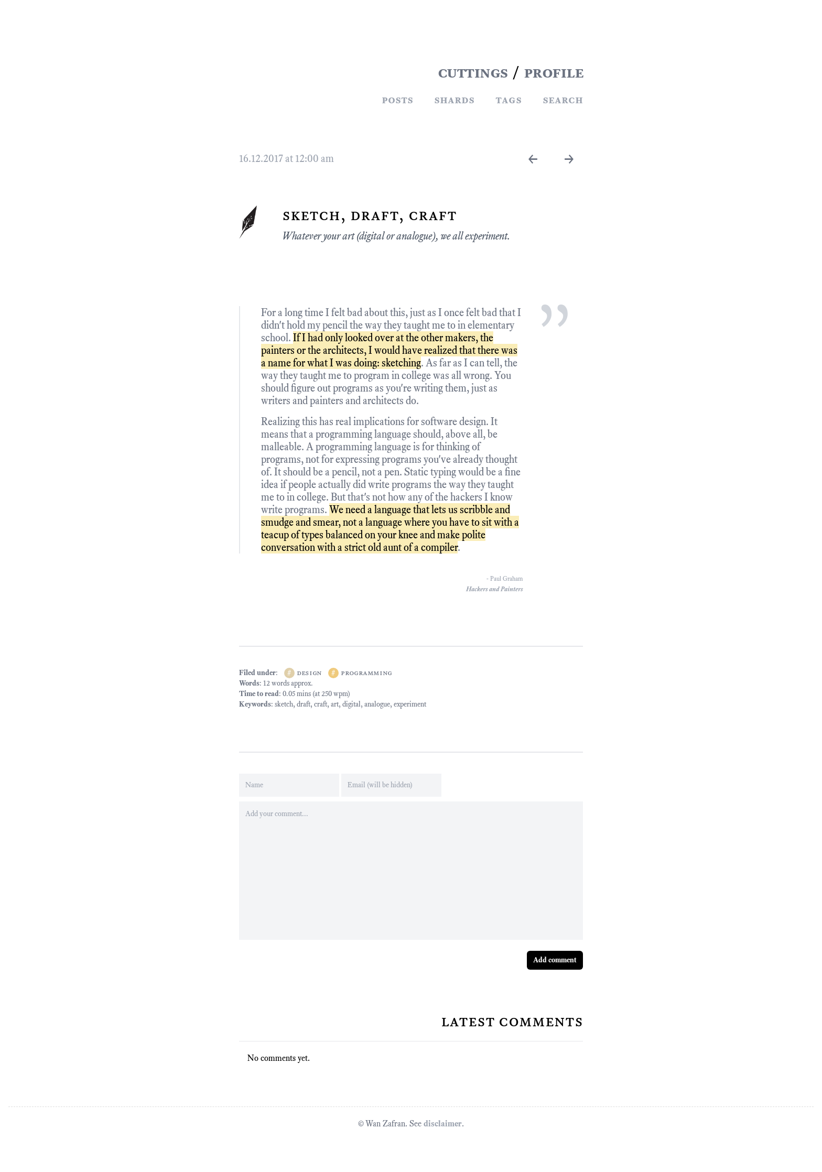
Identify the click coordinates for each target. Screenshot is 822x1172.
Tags (508, 99)
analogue (377, 704)
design (309, 672)
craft (320, 704)
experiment (410, 704)
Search (563, 99)
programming (366, 672)
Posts (397, 99)
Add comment (555, 960)
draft (303, 704)
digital (351, 704)
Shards (454, 99)
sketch (284, 704)
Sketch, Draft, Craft (369, 214)
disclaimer (443, 1123)
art (335, 704)
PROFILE (553, 72)
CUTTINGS (473, 72)
